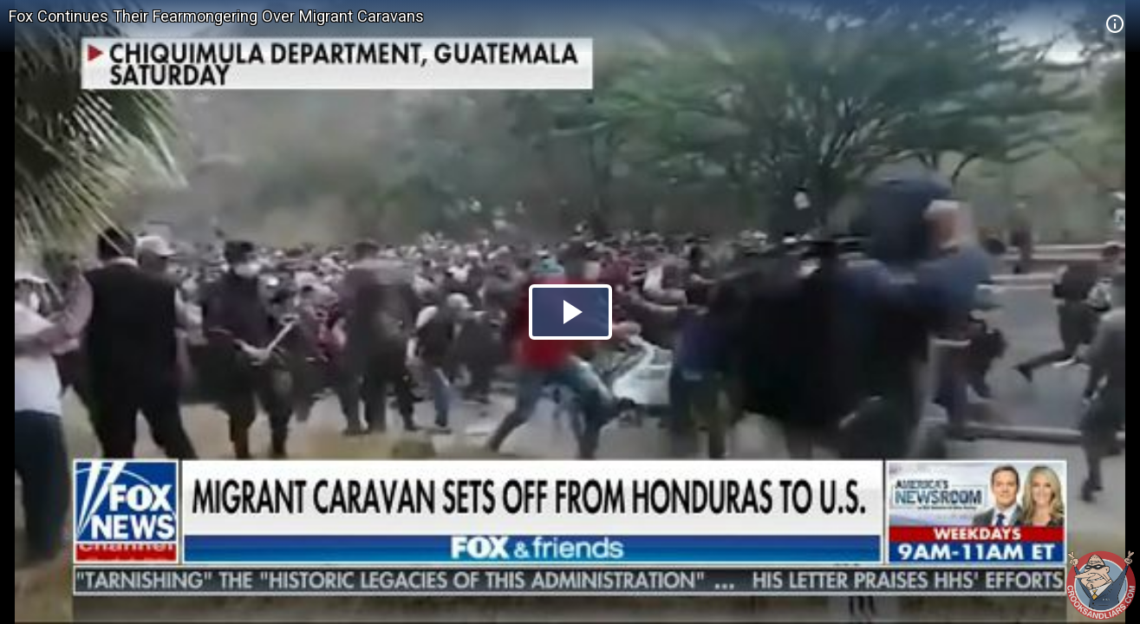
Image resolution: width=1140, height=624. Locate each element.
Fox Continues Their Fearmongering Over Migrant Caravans (216, 16)
